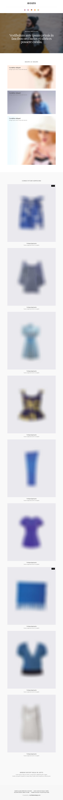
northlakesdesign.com (34, 795)
